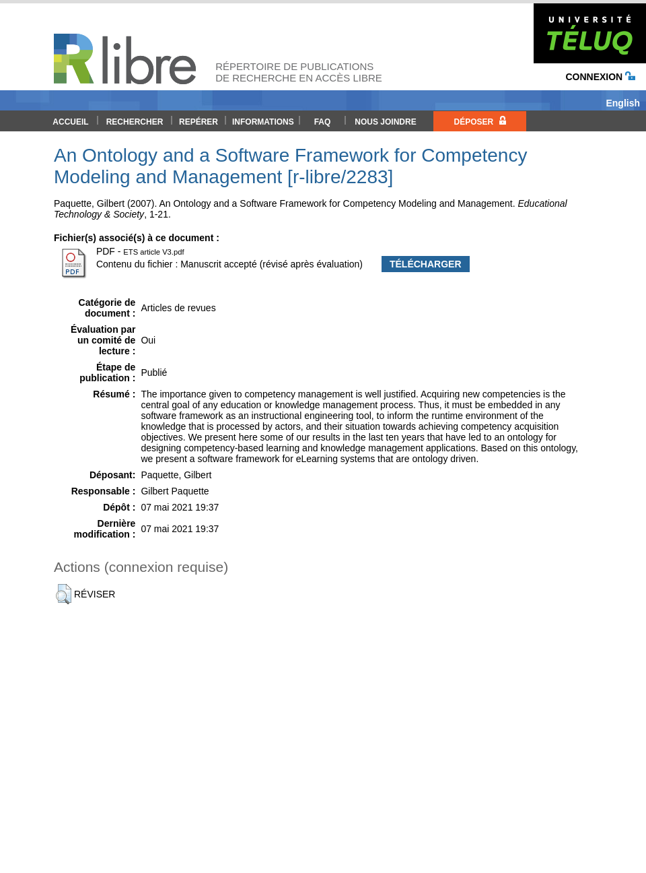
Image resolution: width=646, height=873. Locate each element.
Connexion (600, 76)
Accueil (70, 122)
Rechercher (135, 122)
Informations (263, 122)
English (623, 103)
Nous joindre (385, 122)
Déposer (479, 121)
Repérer (198, 122)
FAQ (322, 122)
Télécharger (426, 264)
